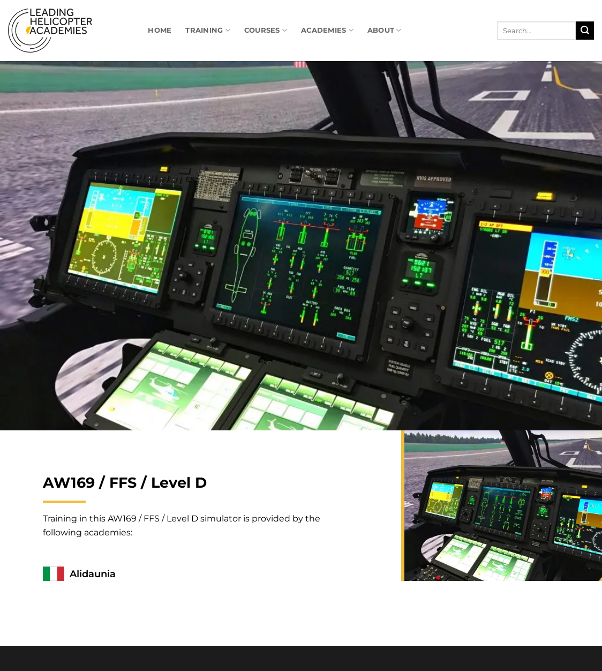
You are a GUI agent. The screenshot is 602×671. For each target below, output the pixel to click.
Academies (327, 30)
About (384, 30)
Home (159, 30)
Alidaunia (93, 574)
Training (207, 30)
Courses (265, 30)
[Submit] (585, 30)
